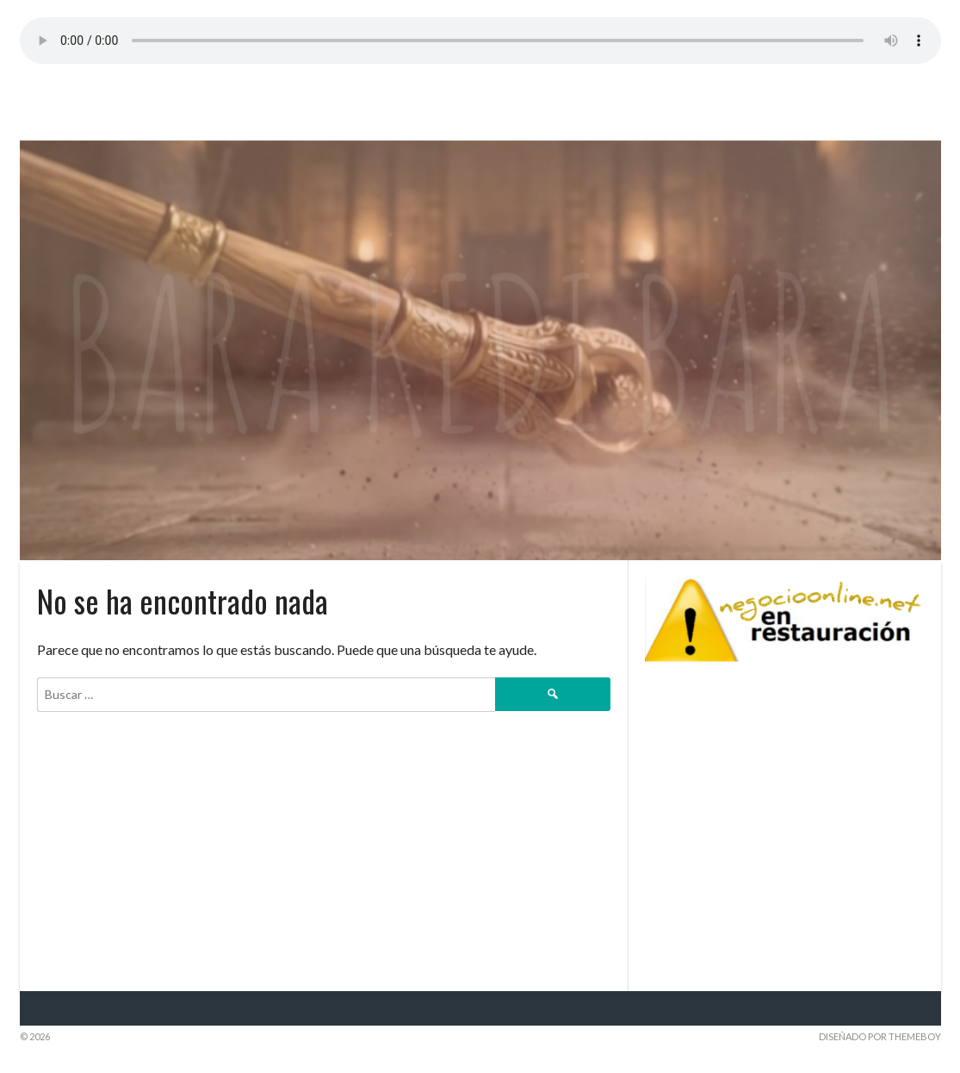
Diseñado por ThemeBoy (880, 1036)
